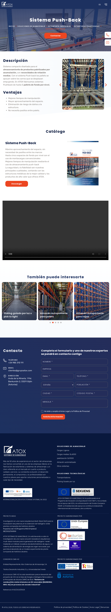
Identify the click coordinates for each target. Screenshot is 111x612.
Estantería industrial (59, 26)
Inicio (12, 26)
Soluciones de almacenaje (31, 26)
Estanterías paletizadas (87, 26)
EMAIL (11, 368)
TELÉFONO (13, 360)
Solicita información (53, 416)
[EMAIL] (4, 368)
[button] (60, 85)
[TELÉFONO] (4, 360)
